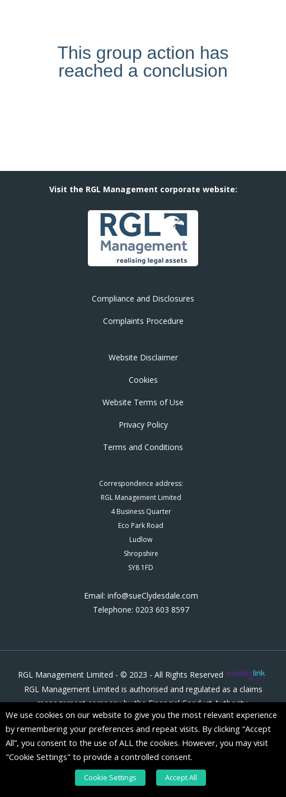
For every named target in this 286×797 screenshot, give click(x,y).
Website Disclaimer (143, 357)
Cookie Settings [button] (110, 777)
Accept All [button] (181, 777)
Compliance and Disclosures (143, 298)
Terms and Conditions (143, 447)
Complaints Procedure (143, 321)
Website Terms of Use (143, 402)
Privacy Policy (143, 424)
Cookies (143, 379)
